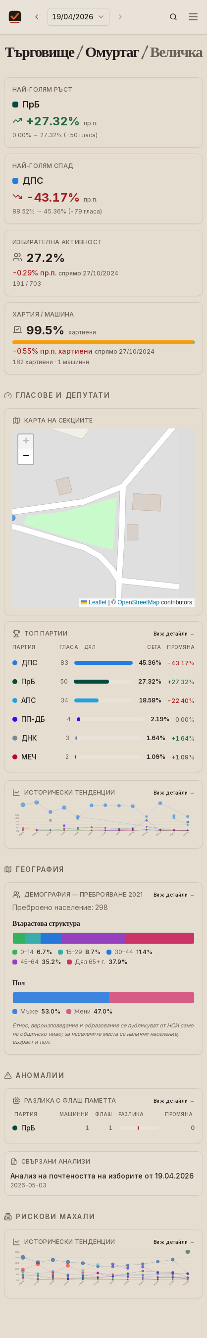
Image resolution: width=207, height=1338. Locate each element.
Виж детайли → (174, 634)
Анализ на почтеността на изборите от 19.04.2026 (102, 1176)
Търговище (39, 52)
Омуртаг (112, 52)
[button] (173, 17)
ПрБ (31, 104)
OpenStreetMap (138, 602)
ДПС (32, 180)
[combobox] (78, 17)
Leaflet (93, 602)
